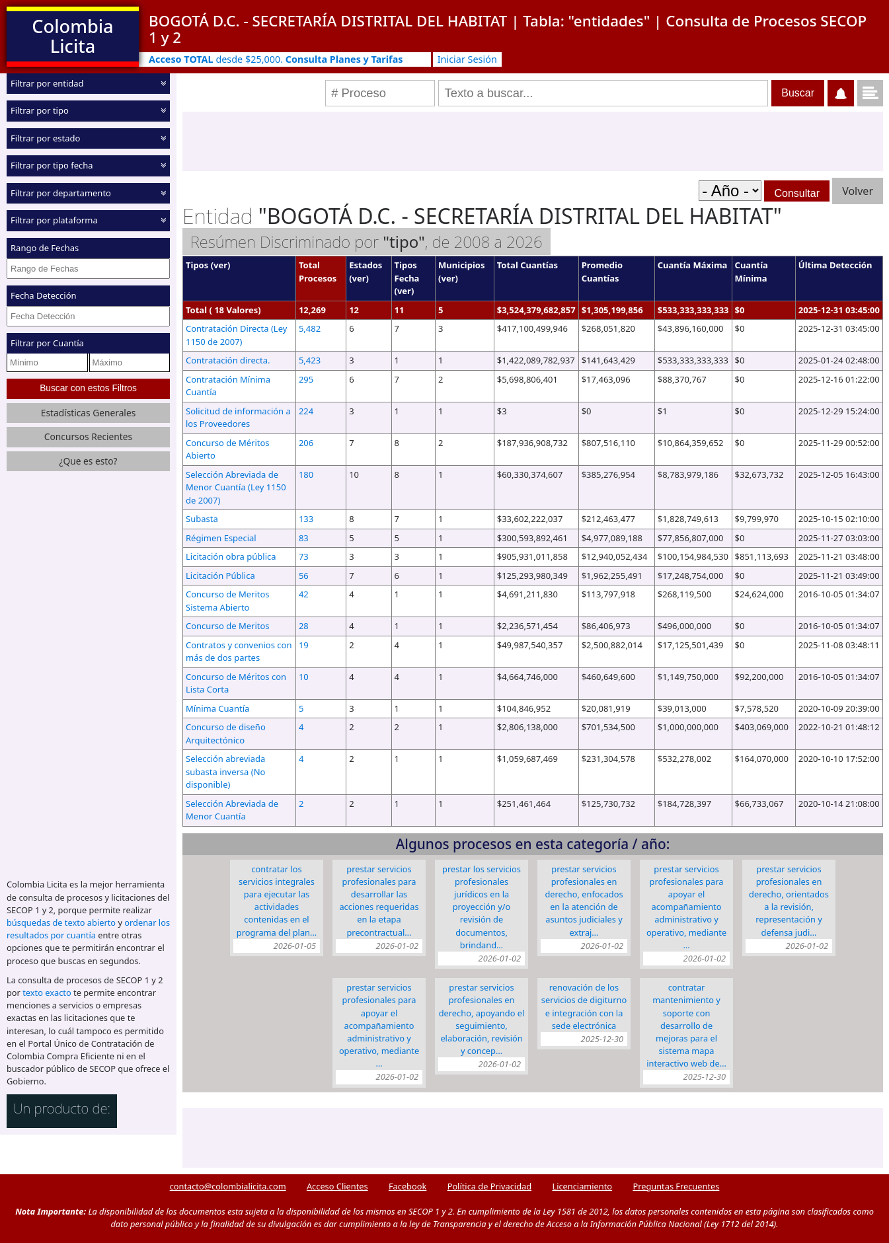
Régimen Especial (221, 538)
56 (304, 576)
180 (306, 474)
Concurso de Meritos (228, 626)
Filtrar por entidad (47, 83)
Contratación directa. (228, 360)
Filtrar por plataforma (54, 220)
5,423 (310, 360)
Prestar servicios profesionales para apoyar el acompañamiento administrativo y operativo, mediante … (686, 907)
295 (306, 379)
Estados (365, 265)
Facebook (407, 1186)
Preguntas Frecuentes (676, 1186)
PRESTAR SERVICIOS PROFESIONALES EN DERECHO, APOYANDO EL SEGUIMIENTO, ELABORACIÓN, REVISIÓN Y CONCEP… (482, 1019)
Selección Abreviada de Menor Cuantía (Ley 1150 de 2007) (236, 487)
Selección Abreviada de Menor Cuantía (232, 810)
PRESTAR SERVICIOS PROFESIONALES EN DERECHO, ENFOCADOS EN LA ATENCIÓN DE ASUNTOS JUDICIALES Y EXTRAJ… (584, 900)
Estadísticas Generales (88, 412)
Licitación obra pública (231, 556)
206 (306, 443)
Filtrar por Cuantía (47, 343)
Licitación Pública (220, 576)
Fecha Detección (44, 295)
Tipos (197, 265)
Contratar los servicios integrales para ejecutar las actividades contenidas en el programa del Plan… (277, 900)
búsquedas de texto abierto (61, 922)
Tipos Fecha (407, 271)
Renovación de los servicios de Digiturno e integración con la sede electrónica (584, 1006)
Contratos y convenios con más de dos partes (238, 651)
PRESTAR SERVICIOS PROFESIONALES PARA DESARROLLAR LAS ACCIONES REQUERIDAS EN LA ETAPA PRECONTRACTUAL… (378, 900)
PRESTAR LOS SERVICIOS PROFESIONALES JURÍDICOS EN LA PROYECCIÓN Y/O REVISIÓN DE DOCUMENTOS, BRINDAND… (481, 907)
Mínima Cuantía (217, 708)
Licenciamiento (582, 1186)
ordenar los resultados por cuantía (88, 929)
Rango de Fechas (45, 248)
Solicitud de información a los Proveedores (238, 417)
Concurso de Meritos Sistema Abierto (228, 600)
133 (306, 519)
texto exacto (46, 992)
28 (304, 626)
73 (304, 556)
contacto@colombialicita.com (228, 1186)
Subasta (202, 519)
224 (306, 411)
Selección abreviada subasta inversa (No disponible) (225, 771)
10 (304, 677)
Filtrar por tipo (40, 110)
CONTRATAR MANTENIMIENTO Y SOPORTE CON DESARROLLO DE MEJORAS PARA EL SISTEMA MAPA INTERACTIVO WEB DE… (686, 1025)
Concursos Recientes (88, 436)
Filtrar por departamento (61, 193)
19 (304, 645)
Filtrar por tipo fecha (52, 165)
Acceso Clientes (337, 1186)
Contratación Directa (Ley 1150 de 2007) (236, 335)
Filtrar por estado (45, 138)
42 (304, 594)
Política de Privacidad (489, 1186)
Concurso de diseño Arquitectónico (226, 733)
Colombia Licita (72, 36)
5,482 (310, 328)
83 (304, 538)
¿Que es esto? (88, 461)
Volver (857, 191)
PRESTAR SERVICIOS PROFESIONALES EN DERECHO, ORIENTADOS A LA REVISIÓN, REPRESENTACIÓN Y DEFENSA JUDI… (789, 900)
